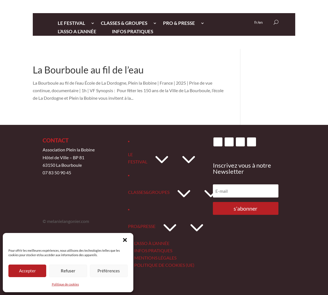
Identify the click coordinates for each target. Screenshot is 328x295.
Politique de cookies (65, 284)
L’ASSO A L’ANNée (77, 32)
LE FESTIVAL (71, 23)
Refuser (68, 270)
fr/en (258, 22)
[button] (125, 240)
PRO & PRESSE (179, 23)
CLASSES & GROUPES (124, 23)
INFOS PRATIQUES (132, 32)
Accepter (27, 270)
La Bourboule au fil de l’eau (88, 69)
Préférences (108, 270)
